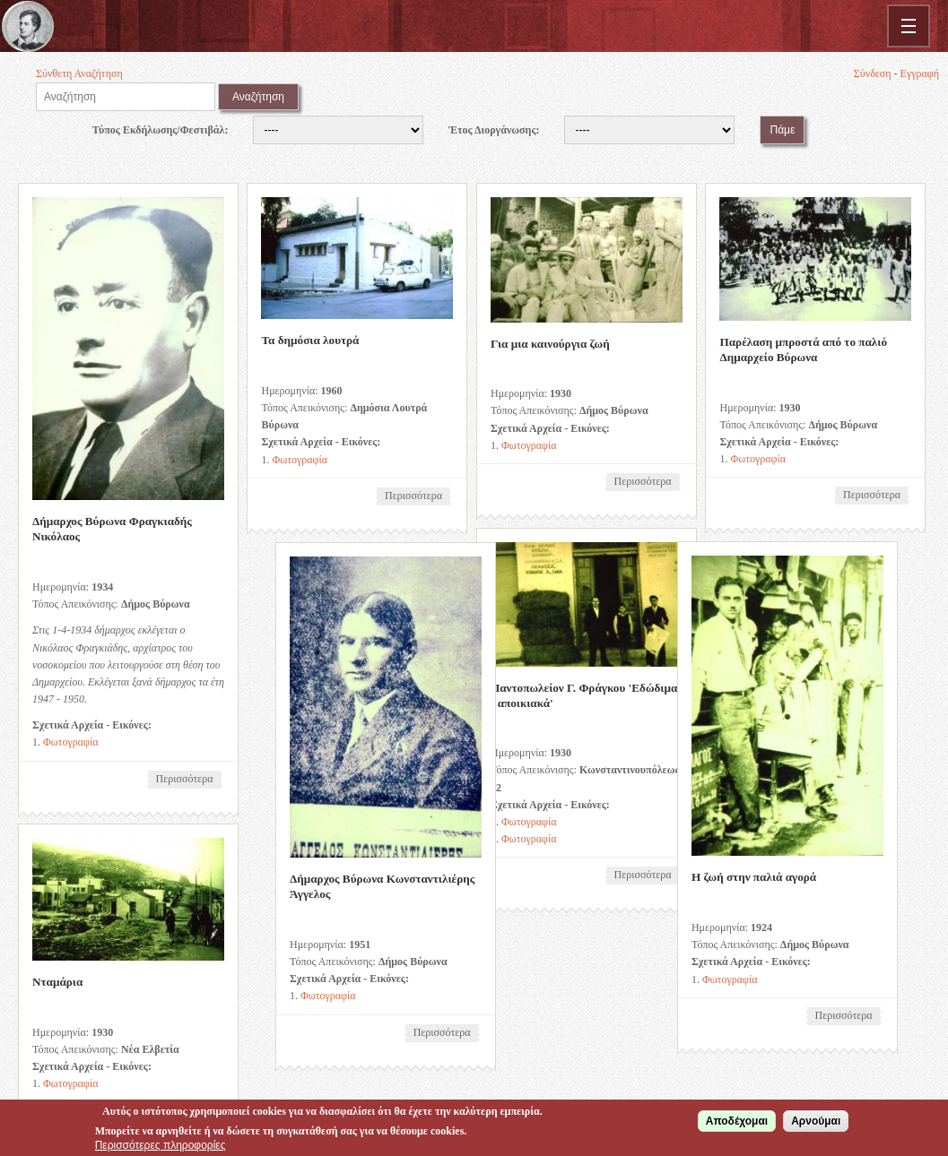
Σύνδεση (872, 73)
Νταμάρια (57, 980)
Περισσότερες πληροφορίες (160, 1147)
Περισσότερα (189, 780)
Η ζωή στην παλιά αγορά (666, 876)
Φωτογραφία (71, 742)
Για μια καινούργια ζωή (547, 343)
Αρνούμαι (815, 1123)
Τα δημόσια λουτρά (309, 340)
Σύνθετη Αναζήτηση (79, 73)
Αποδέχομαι (737, 1123)
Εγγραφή (919, 73)
